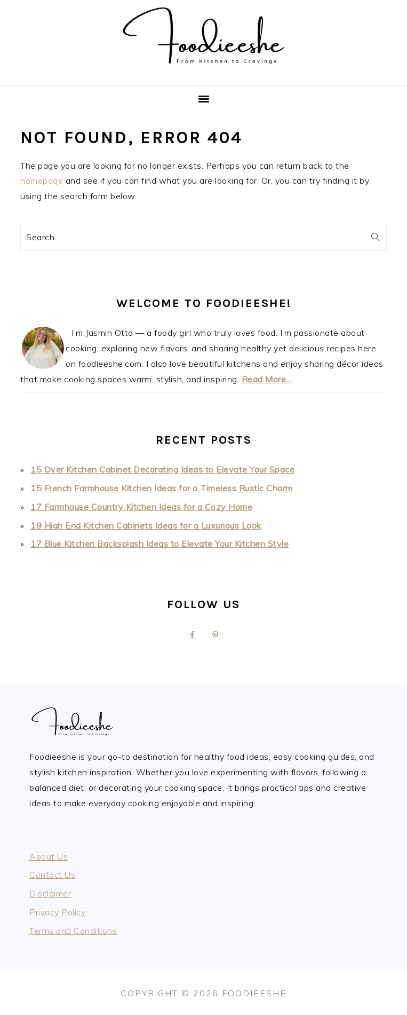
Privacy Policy (57, 912)
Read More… (267, 379)
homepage (41, 180)
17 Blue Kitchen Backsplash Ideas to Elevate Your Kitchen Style (159, 543)
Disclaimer (50, 893)
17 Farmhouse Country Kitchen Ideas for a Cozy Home (141, 506)
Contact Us (52, 874)
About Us (48, 856)
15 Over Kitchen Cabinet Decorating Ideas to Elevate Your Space (162, 469)
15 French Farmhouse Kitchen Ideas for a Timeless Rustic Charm (161, 488)
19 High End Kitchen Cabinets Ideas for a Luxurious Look (145, 525)
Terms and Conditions (73, 930)
